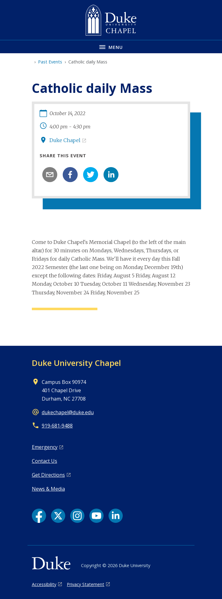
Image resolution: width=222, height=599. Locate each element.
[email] (50, 174)
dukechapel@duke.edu (68, 412)
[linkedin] (111, 174)
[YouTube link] (96, 516)
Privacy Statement (85, 584)
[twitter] (90, 174)
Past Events (50, 62)
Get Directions (48, 474)
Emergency (45, 447)
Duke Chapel (64, 140)
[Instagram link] (77, 516)
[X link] (58, 516)
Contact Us (44, 461)
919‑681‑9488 (57, 425)
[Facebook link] (39, 516)
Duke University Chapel (76, 362)
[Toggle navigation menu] (111, 46)
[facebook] (70, 174)
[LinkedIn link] (116, 516)
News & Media (48, 488)
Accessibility (44, 584)
